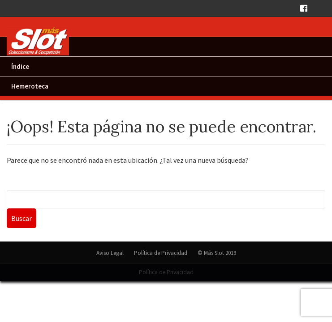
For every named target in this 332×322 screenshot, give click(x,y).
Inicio (19, 46)
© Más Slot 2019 (217, 253)
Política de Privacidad (160, 253)
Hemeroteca (29, 86)
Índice (20, 66)
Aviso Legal (110, 253)
